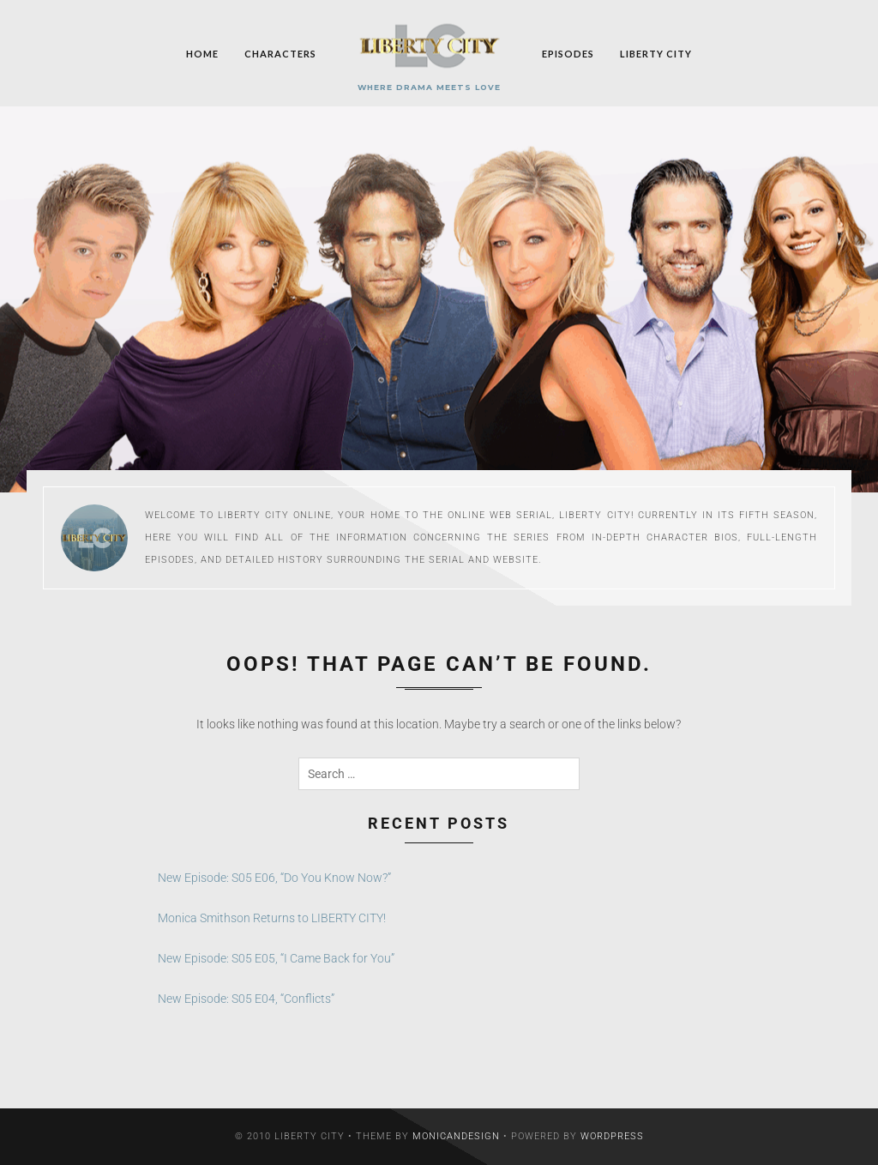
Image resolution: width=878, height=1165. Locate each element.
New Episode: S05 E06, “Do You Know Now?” (274, 877)
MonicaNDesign (456, 1136)
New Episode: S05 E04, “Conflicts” (246, 998)
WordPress (612, 1136)
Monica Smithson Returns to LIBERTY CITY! (272, 918)
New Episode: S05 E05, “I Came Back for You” (276, 958)
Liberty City (656, 52)
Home (202, 52)
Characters (280, 52)
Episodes (568, 52)
